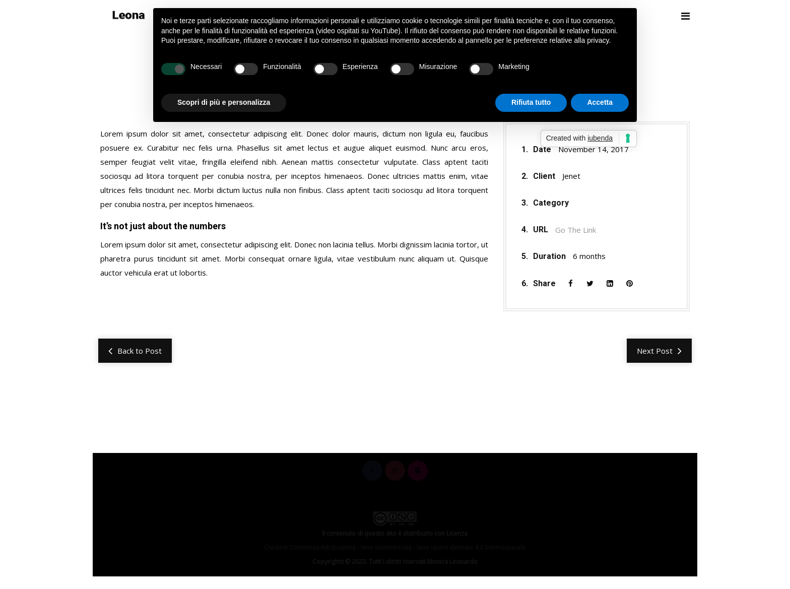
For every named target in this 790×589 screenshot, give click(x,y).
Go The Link (575, 230)
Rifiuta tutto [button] (531, 102)
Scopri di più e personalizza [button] (223, 102)
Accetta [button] (600, 102)
